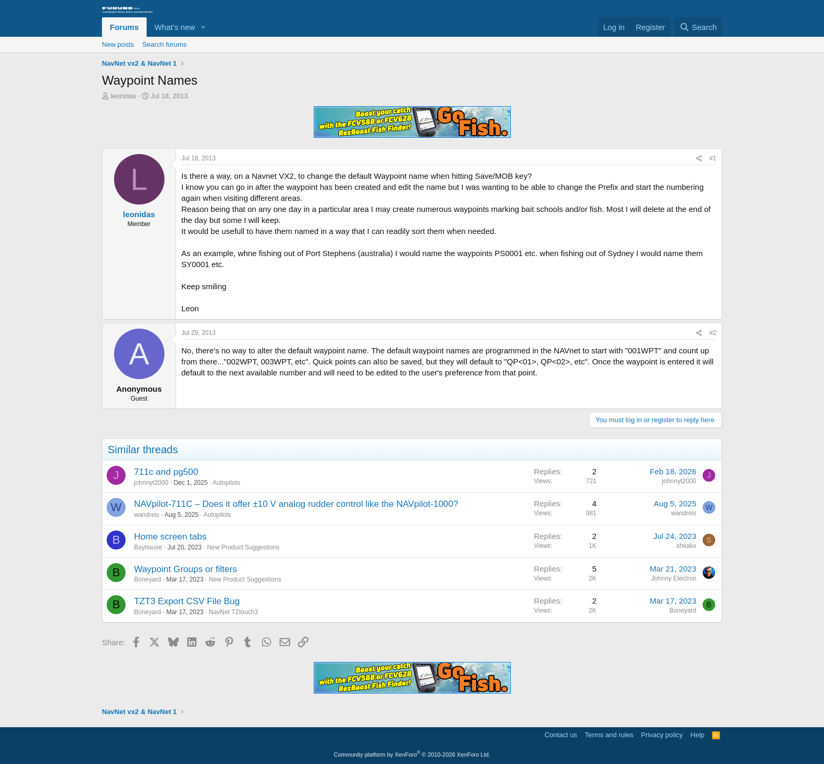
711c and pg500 (166, 472)
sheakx (686, 545)
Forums (124, 27)
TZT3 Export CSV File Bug (187, 601)
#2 (712, 333)
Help (698, 735)
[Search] (698, 27)
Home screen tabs (170, 537)
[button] (203, 27)
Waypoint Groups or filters (185, 569)
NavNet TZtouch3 (233, 612)
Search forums (164, 44)
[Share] (699, 158)
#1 (712, 158)
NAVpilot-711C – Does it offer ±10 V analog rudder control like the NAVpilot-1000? (296, 504)
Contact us (560, 735)
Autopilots (226, 482)
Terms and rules (609, 735)
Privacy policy (662, 735)
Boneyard (147, 579)
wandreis (146, 514)
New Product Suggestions (243, 547)
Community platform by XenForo (412, 754)
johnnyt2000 (151, 482)
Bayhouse (148, 547)
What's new (174, 27)
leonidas (123, 96)
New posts (118, 44)
